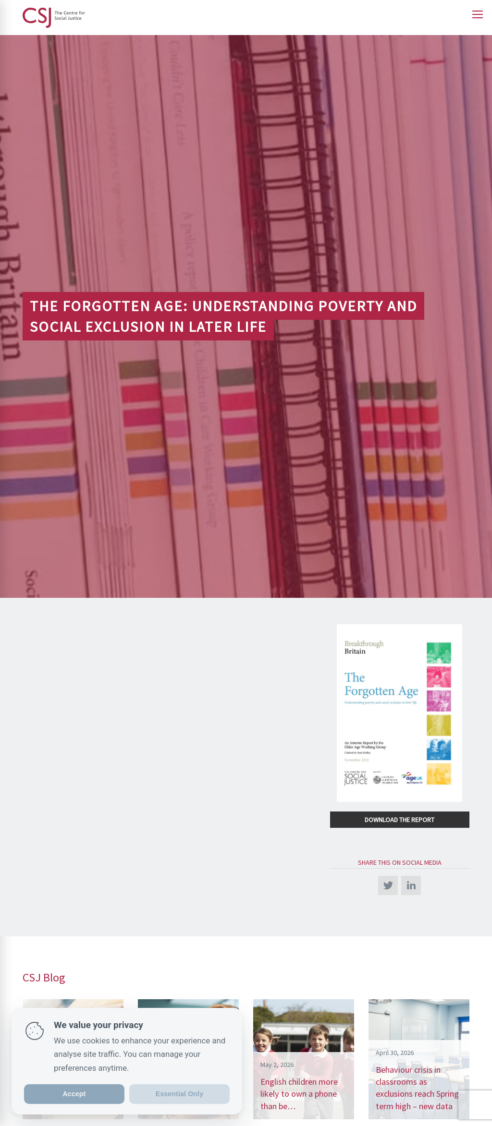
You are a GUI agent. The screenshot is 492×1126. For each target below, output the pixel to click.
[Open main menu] (477, 14)
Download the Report (399, 819)
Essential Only (179, 1094)
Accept (74, 1094)
